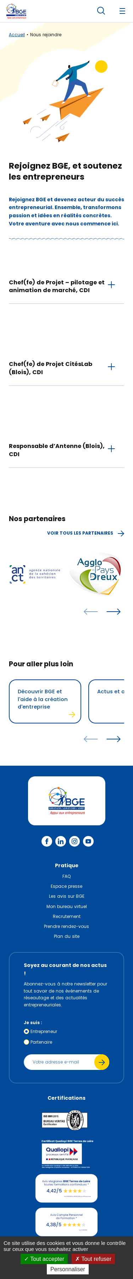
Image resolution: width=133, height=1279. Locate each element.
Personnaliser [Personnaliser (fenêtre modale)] (67, 1269)
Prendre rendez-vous (66, 926)
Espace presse (66, 886)
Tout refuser (93, 1259)
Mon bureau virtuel (66, 906)
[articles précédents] (90, 611)
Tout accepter (44, 1259)
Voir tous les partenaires (85, 533)
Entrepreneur (44, 1031)
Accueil (17, 35)
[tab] (66, 286)
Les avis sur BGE (66, 896)
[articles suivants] (113, 611)
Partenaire (41, 1042)
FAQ (66, 876)
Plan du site (66, 936)
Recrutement (67, 916)
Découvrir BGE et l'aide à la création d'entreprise (46, 702)
